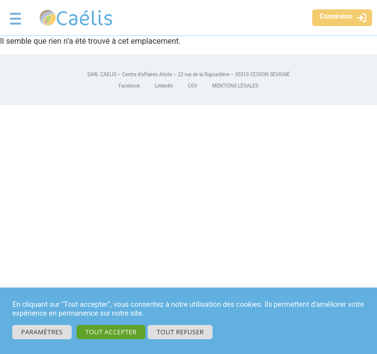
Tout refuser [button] (180, 331)
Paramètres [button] (42, 331)
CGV (193, 85)
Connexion (336, 16)
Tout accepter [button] (111, 331)
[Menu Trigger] (15, 15)
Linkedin (164, 85)
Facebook (129, 85)
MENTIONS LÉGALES (235, 85)
